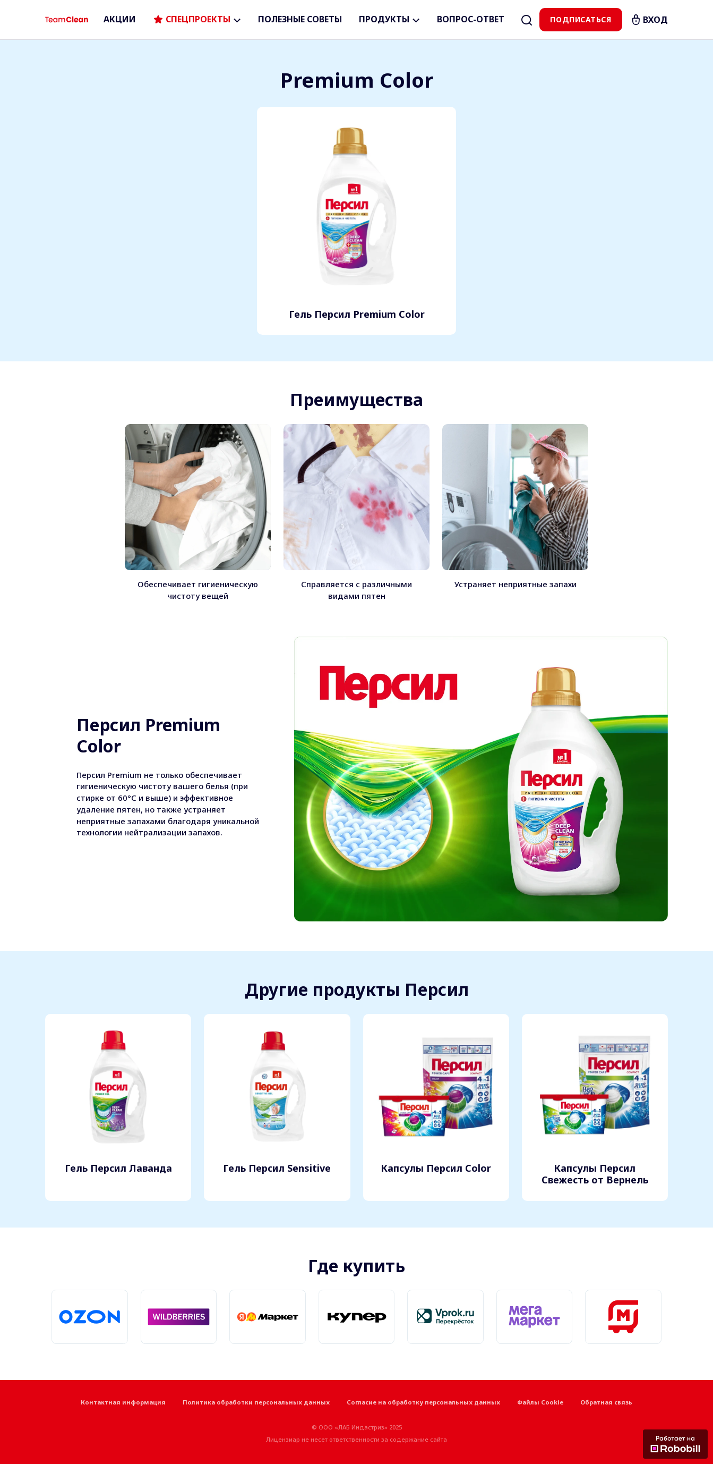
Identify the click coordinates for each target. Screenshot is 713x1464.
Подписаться (580, 19)
